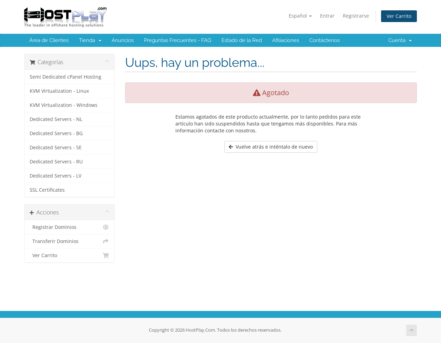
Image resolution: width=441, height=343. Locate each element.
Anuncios (123, 40)
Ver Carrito (399, 16)
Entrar (327, 15)
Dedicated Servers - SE (56, 147)
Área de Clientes (49, 40)
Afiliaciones (285, 40)
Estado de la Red (242, 40)
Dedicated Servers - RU (56, 162)
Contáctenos (324, 40)
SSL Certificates (47, 190)
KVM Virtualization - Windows (64, 105)
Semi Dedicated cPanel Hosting (65, 77)
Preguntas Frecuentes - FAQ (177, 40)
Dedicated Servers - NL (56, 119)
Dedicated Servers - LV (55, 176)
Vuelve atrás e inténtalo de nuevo (271, 146)
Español (300, 15)
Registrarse (356, 15)
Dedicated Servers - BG (56, 133)
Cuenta (400, 40)
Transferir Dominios (69, 241)
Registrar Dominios (69, 227)
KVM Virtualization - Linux (59, 91)
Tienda (90, 40)
